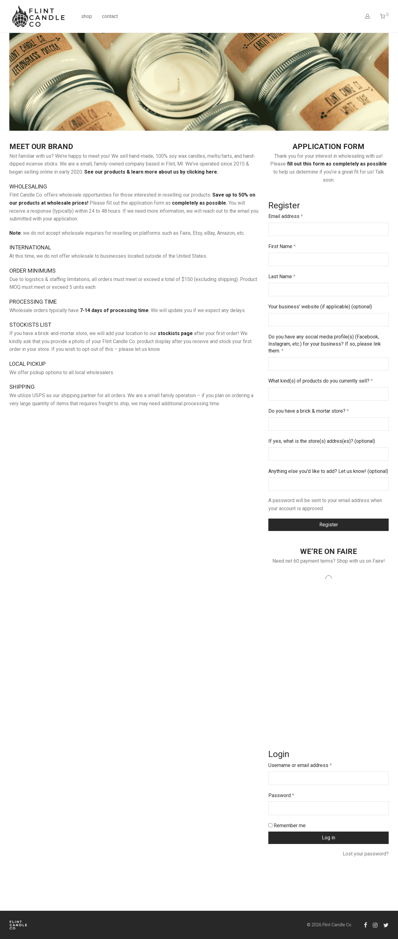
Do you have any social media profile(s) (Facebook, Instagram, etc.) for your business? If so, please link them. (324, 344)
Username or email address (300, 765)
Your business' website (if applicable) (320, 307)
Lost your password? (366, 854)
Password (281, 795)
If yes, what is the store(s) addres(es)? (321, 441)
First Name (282, 246)
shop (86, 16)
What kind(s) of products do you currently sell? (320, 381)
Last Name (281, 276)
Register (328, 525)
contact (110, 16)
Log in (328, 838)
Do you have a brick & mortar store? (308, 411)
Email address (285, 216)
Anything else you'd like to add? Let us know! (328, 471)
